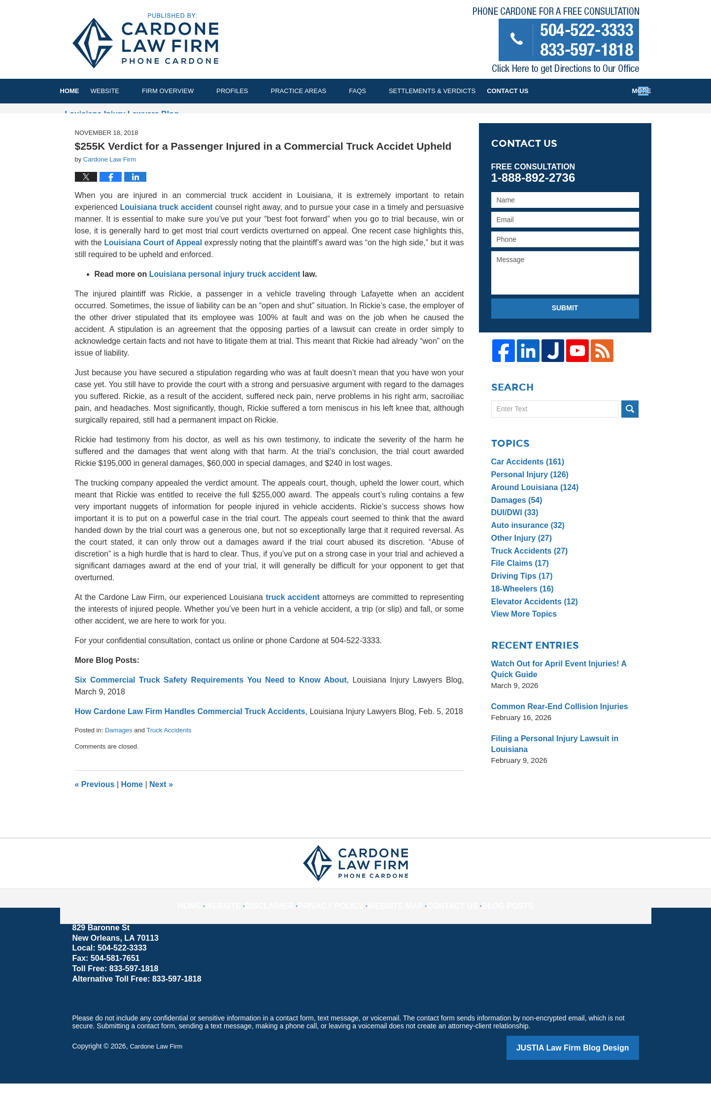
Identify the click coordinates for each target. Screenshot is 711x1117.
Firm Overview (190, 91)
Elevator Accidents (532, 635)
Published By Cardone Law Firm (556, 42)
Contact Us (611, 91)
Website (127, 91)
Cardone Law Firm (158, 1081)
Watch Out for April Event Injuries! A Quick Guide (554, 703)
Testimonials (544, 91)
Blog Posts (493, 933)
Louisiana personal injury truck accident (225, 309)
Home (81, 91)
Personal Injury (527, 509)
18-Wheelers (520, 623)
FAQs (380, 91)
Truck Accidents (168, 765)
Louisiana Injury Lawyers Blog (145, 40)
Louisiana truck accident (166, 242)
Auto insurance (525, 560)
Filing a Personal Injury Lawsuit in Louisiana (551, 778)
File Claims (518, 597)
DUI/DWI (513, 547)
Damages (119, 765)
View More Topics (522, 648)
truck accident (293, 632)
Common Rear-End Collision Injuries (555, 741)
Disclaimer (285, 933)
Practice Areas (321, 91)
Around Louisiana (532, 522)
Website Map (393, 933)
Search (630, 443)
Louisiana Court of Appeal (153, 278)
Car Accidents (525, 496)
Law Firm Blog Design (592, 1082)
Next (161, 819)
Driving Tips (520, 610)
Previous (95, 819)
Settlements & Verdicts (454, 91)
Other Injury (519, 572)
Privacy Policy (338, 933)
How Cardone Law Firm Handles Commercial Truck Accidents (190, 747)
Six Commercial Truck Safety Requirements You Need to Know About (211, 715)
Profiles (255, 91)
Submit (565, 343)
